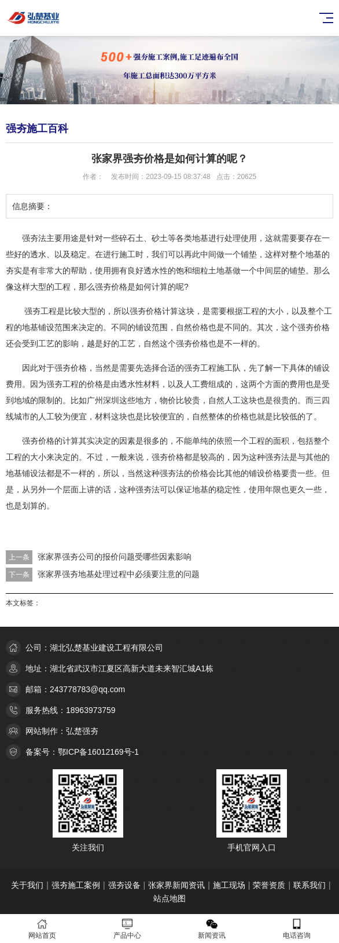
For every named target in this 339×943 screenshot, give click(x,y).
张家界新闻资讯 (176, 885)
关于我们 (27, 885)
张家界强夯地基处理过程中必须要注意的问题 (119, 574)
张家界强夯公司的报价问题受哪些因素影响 (114, 556)
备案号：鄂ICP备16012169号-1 (82, 751)
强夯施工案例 (75, 885)
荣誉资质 (269, 885)
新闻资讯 (212, 929)
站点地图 (169, 898)
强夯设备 (124, 885)
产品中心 (127, 929)
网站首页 (42, 929)
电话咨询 (297, 929)
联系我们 (309, 885)
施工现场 (229, 885)
